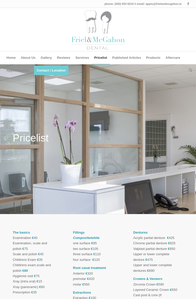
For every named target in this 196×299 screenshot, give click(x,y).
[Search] (189, 70)
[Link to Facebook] (188, 4)
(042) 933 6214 (124, 3)
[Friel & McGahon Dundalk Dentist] (98, 29)
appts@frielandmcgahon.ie (164, 3)
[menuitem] (11, 57)
